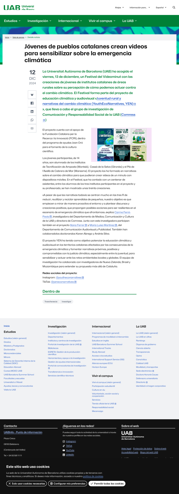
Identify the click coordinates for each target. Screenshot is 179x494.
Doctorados (9, 352)
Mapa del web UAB (149, 454)
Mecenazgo (97, 413)
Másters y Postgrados (14, 348)
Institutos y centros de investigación (64, 342)
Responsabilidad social (103, 409)
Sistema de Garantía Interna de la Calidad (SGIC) (19, 365)
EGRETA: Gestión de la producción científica (64, 354)
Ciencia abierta (143, 350)
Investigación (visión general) (61, 334)
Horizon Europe (99, 368)
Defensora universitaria (147, 380)
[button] (32, 95)
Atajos (119, 8)
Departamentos (55, 338)
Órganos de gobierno (146, 346)
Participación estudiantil (103, 388)
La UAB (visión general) (147, 334)
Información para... (140, 8)
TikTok (69, 447)
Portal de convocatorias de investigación (67, 369)
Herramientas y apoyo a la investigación (66, 360)
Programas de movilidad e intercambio (110, 338)
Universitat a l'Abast (13, 385)
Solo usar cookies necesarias (26, 483)
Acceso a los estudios (102, 357)
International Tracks (101, 350)
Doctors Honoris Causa (147, 376)
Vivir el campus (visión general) (106, 384)
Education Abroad (12, 370)
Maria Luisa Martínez (102, 226)
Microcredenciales (12, 356)
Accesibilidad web (129, 454)
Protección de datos (142, 450)
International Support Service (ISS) (108, 361)
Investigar (70, 303)
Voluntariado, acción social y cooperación (105, 396)
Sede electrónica (145, 372)
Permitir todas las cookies (107, 483)
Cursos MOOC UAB (13, 374)
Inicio (7, 328)
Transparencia (143, 353)
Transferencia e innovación (60, 373)
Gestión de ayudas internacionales (64, 363)
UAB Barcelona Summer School (19, 377)
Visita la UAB (10, 392)
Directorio (142, 384)
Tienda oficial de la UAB (104, 405)
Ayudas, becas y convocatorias (18, 389)
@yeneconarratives (62, 282)
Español (161, 9)
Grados (7, 345)
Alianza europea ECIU (102, 365)
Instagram (71, 443)
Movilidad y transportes (147, 368)
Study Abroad (98, 353)
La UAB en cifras (143, 338)
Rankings (140, 342)
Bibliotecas (53, 350)
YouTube (70, 452)
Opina (139, 357)
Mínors (7, 360)
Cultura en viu (98, 391)
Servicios (96, 401)
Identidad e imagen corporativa (151, 387)
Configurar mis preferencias (68, 483)
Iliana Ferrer (77, 226)
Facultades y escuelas (14, 381)
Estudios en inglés (100, 342)
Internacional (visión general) (105, 334)
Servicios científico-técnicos (61, 377)
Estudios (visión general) (15, 341)
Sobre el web (160, 450)
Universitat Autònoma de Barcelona (30, 8)
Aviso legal (126, 450)
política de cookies (93, 476)
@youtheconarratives (68, 278)
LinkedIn (70, 456)
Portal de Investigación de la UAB (65, 346)
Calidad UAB (142, 365)
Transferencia (52, 303)
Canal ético (141, 361)
